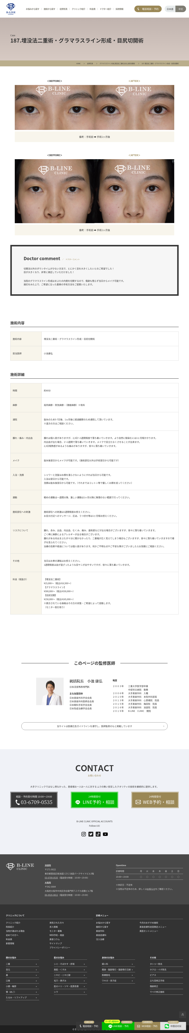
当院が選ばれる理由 (15, 930)
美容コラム (54, 939)
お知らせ (151, 888)
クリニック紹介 (78, 8)
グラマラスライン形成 (107, 63)
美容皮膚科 (101, 935)
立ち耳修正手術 (157, 980)
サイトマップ (55, 943)
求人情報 (53, 926)
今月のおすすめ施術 (149, 922)
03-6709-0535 (51, 877)
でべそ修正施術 (157, 991)
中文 (181, 8)
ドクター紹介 (105, 8)
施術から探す (49, 8)
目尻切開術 (131, 63)
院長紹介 (10, 926)
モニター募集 (55, 930)
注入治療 (100, 939)
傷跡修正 (154, 986)
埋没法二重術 (119, 63)
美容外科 (100, 930)
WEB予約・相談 (56, 935)
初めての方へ (12, 935)
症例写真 (90, 63)
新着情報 (10, 943)
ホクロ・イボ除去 (158, 969)
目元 (125, 63)
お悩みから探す (32, 8)
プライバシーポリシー (59, 947)
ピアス (153, 974)
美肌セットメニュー (149, 930)
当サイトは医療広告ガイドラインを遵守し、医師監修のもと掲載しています (94, 726)
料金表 (92, 8)
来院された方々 (56, 922)
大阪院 (48, 882)
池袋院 (48, 865)
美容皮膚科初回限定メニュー (153, 926)
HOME (78, 63)
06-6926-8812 (51, 894)
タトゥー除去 (156, 963)
